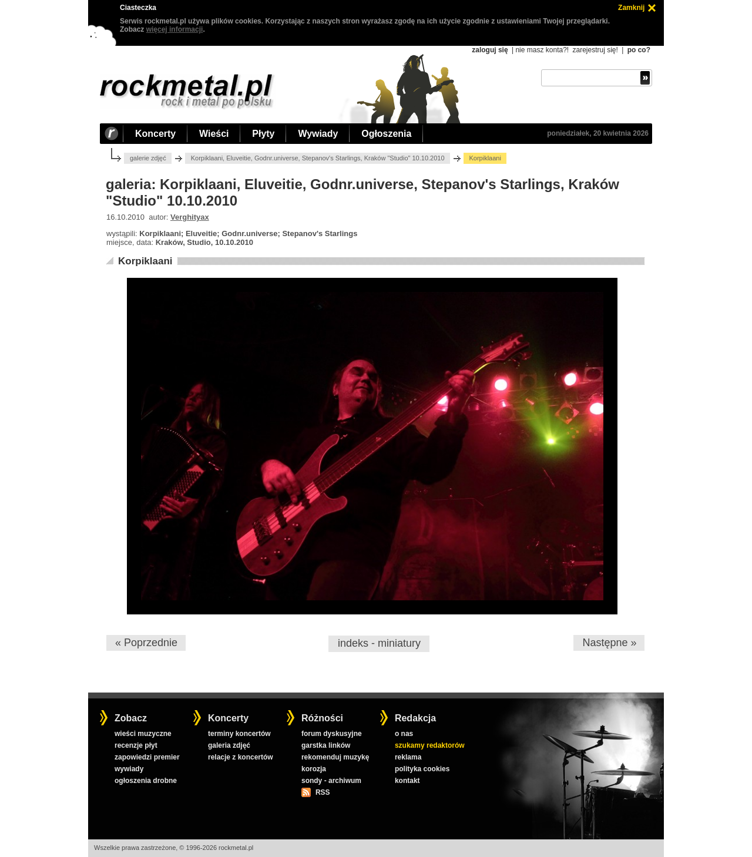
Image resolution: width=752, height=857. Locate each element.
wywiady (129, 769)
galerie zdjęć (148, 158)
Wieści (214, 134)
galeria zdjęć (229, 745)
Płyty (263, 134)
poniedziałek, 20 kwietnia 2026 (598, 133)
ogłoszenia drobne (146, 781)
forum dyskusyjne (331, 734)
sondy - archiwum (331, 781)
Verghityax (189, 217)
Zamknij (631, 8)
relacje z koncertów (240, 757)
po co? (638, 50)
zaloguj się (490, 50)
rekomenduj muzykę (335, 757)
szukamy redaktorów (430, 745)
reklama (408, 757)
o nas (404, 734)
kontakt (407, 781)
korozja (313, 769)
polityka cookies (422, 769)
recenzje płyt (136, 745)
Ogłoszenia (386, 134)
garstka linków (325, 745)
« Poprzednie (146, 642)
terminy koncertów (239, 734)
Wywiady (318, 134)
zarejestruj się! (594, 50)
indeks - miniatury (379, 643)
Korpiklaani (145, 261)
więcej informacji (174, 29)
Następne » (609, 642)
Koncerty (155, 134)
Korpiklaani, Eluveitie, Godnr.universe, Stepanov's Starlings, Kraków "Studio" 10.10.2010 (318, 158)
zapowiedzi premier (147, 757)
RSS (322, 792)
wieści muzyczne (143, 734)
